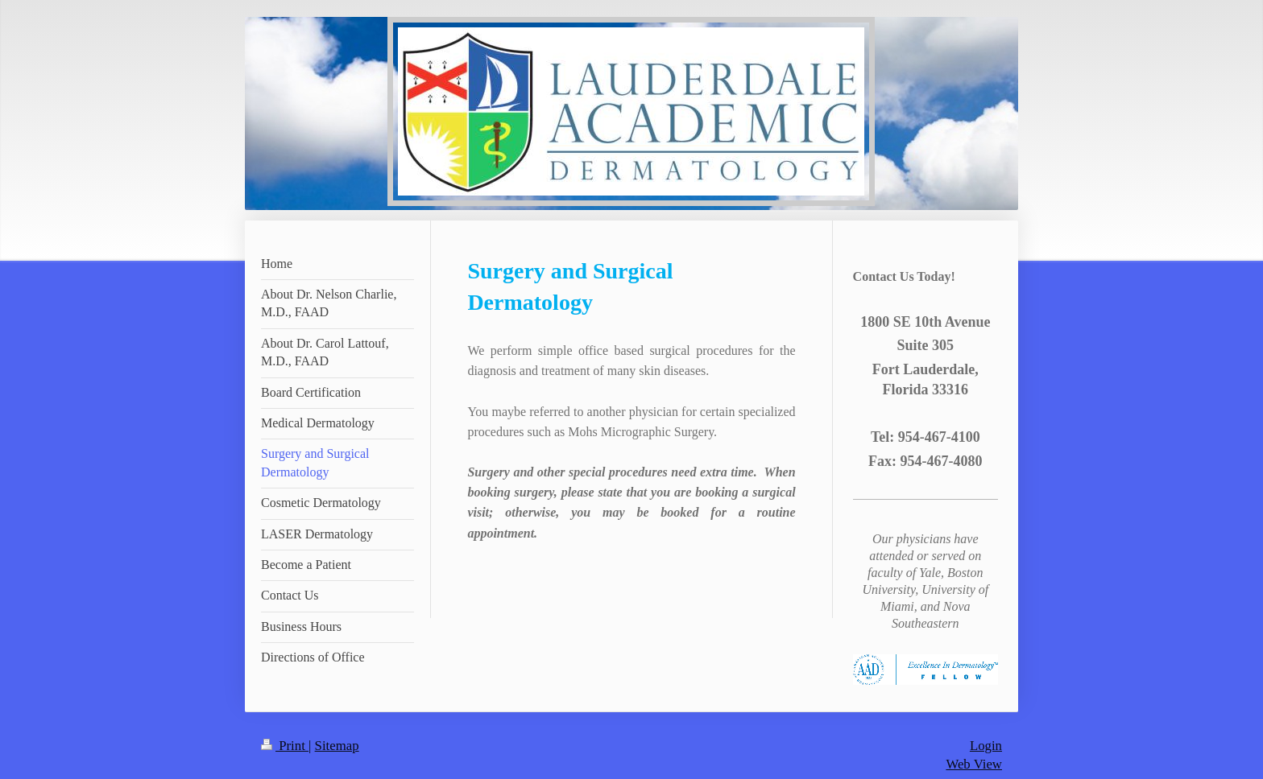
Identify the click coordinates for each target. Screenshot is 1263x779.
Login (986, 745)
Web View (974, 764)
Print (285, 745)
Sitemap (337, 745)
